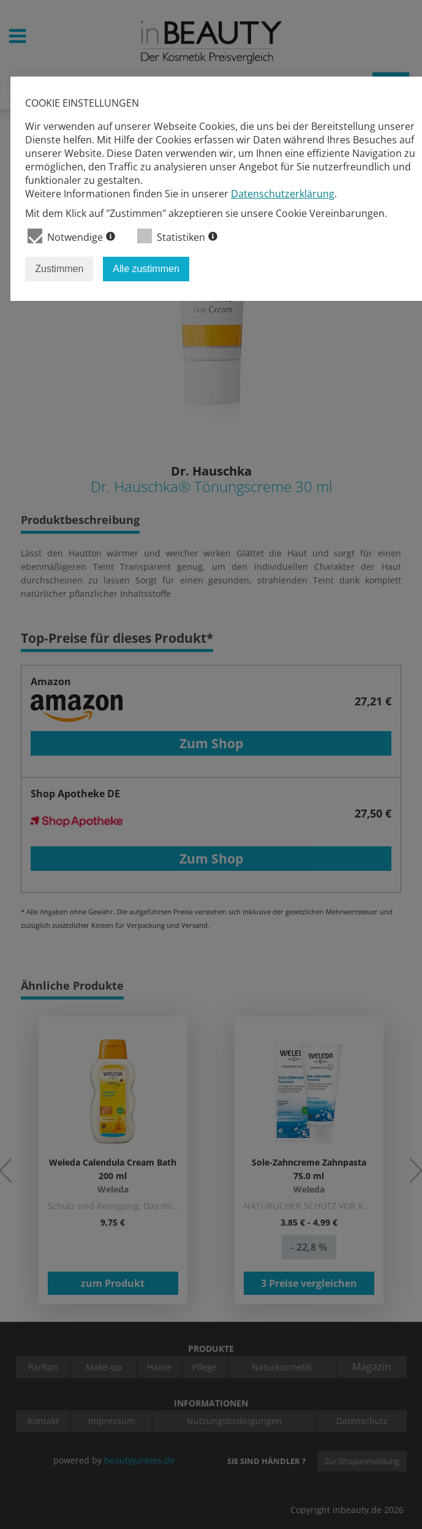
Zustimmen (59, 269)
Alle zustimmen (146, 269)
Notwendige (71, 236)
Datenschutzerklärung (282, 193)
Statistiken (177, 236)
